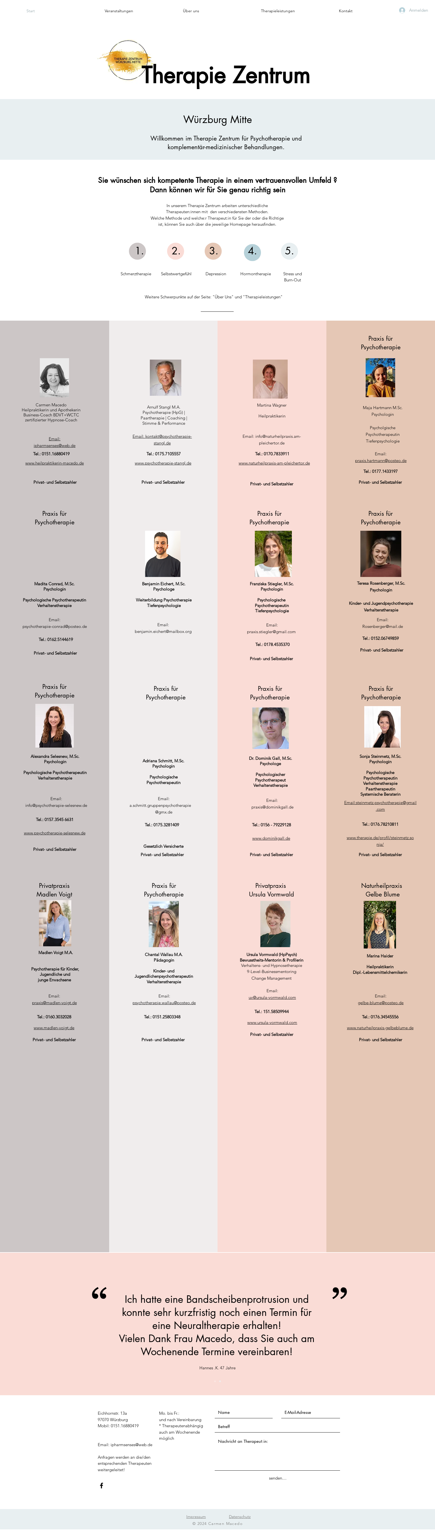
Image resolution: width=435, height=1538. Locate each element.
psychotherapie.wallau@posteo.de (164, 1002)
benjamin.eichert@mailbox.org (163, 631)
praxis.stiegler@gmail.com (271, 631)
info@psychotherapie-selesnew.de (56, 805)
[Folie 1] (215, 1381)
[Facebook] (101, 1485)
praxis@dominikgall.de (272, 807)
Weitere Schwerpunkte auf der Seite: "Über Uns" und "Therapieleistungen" (214, 296)
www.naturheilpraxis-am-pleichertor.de (274, 463)
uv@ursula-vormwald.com (272, 997)
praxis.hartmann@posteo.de (381, 460)
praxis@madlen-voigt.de (54, 1002)
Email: (54, 438)
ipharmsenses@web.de (54, 445)
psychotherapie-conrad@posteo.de (55, 626)
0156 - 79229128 (276, 824)
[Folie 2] (220, 1381)
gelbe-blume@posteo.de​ (381, 1002)
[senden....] (277, 1478)
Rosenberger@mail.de (382, 626)
